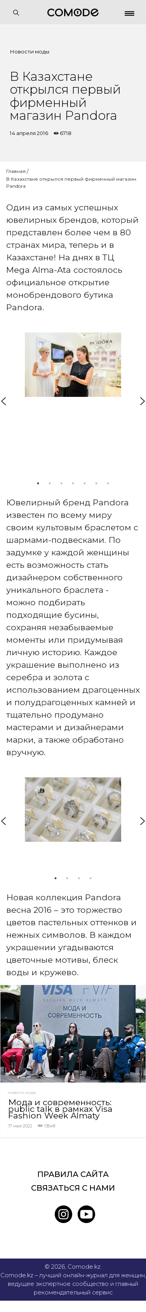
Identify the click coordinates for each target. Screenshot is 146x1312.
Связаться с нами (73, 1188)
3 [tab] (61, 483)
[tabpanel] (73, 364)
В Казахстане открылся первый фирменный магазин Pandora (71, 182)
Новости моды (29, 51)
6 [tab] (96, 483)
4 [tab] (73, 483)
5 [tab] (85, 483)
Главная (16, 171)
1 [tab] (38, 483)
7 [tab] (108, 483)
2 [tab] (50, 483)
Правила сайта (73, 1174)
